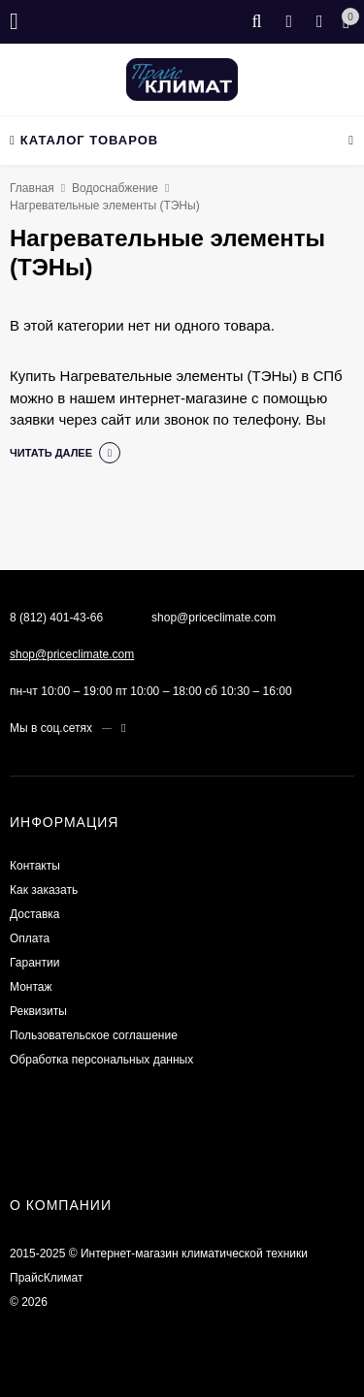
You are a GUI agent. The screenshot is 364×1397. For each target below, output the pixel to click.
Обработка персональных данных (101, 1059)
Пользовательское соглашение (94, 1035)
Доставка (35, 914)
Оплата (30, 938)
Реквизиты (38, 1011)
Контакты (35, 866)
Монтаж (31, 987)
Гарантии (34, 962)
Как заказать (44, 890)
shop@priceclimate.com (72, 654)
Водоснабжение (115, 188)
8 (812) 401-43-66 (56, 617)
